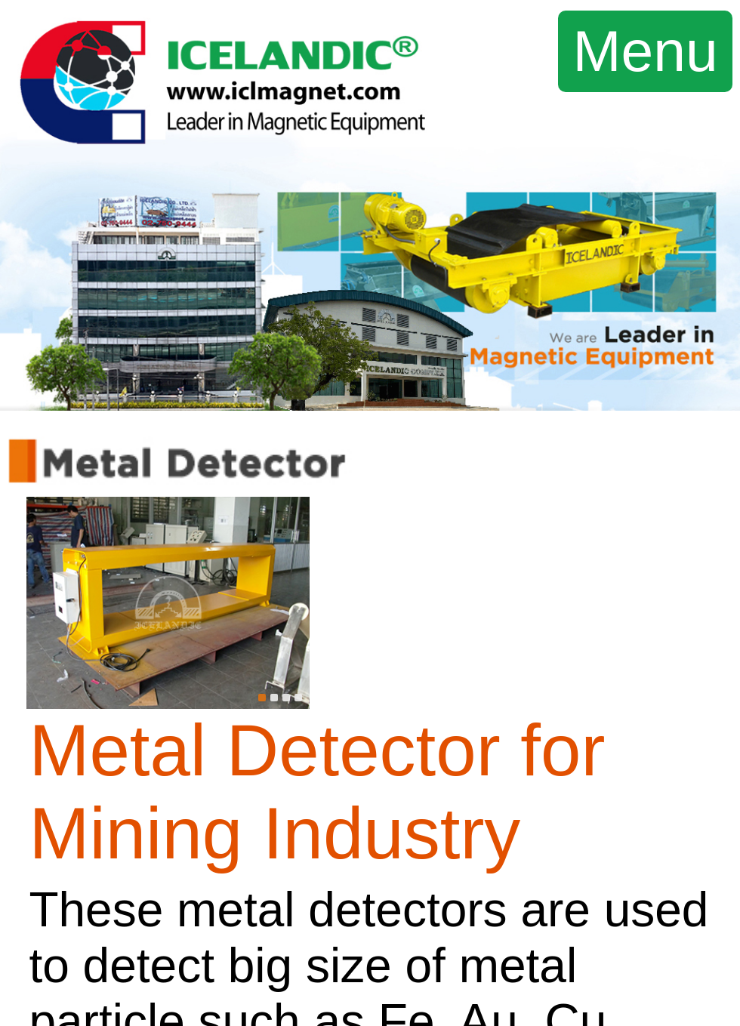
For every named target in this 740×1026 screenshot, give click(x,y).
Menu (645, 50)
